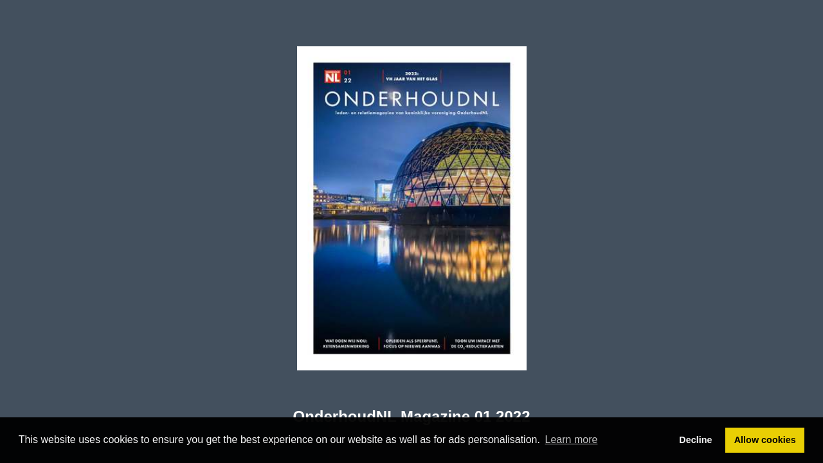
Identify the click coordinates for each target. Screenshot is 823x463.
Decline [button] (695, 440)
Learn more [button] (571, 439)
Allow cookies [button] (765, 440)
